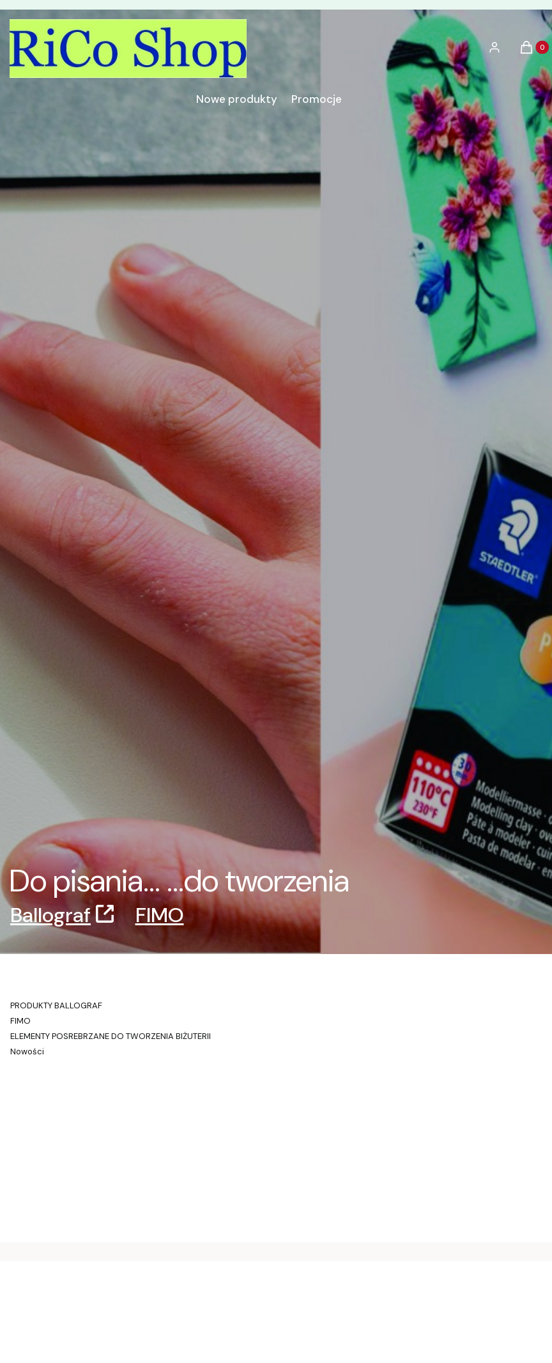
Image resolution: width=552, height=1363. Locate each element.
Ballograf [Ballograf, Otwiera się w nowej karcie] (50, 915)
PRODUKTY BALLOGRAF (56, 1005)
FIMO (159, 915)
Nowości (27, 1051)
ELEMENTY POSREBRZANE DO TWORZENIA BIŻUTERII (110, 1036)
